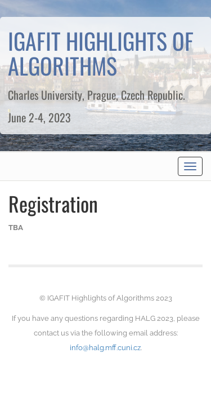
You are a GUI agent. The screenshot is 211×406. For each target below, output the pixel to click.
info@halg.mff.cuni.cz (105, 347)
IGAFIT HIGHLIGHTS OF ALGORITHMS (101, 53)
